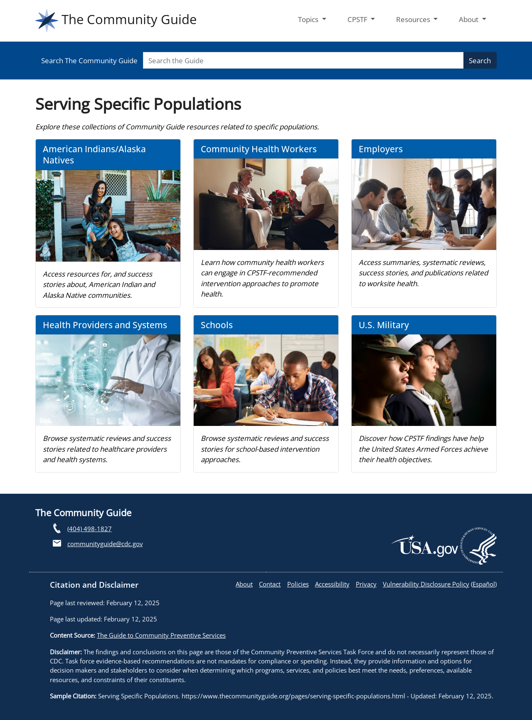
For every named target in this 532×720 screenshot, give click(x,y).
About (244, 584)
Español (484, 584)
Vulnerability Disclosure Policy (426, 584)
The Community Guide (116, 20)
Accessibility (332, 584)
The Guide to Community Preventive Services (161, 635)
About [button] (469, 19)
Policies (298, 584)
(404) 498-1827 (89, 529)
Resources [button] (414, 19)
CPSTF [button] (358, 19)
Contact (270, 584)
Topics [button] (309, 19)
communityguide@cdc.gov (105, 543)
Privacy (366, 584)
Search (480, 60)
